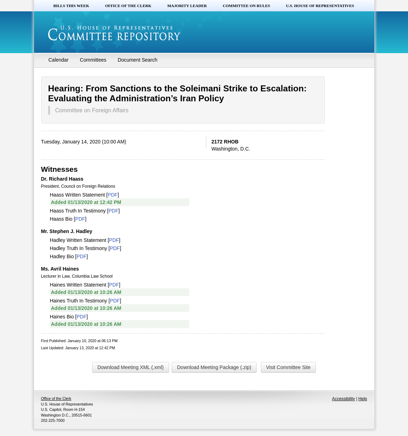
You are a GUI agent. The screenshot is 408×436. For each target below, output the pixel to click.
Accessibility (343, 398)
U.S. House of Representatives (320, 6)
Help (362, 398)
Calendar (59, 60)
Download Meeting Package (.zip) (214, 367)
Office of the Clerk (128, 6)
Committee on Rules (246, 6)
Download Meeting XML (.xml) (130, 367)
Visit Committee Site (288, 367)
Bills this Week (71, 6)
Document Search (137, 60)
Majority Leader (187, 6)
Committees (93, 60)
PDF (113, 195)
